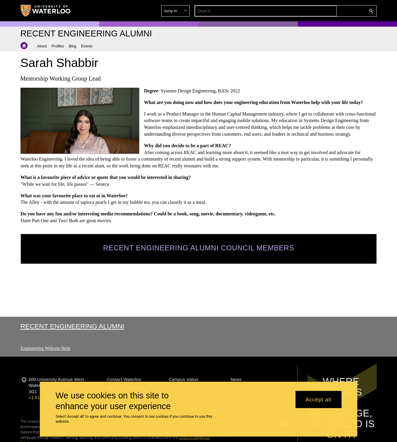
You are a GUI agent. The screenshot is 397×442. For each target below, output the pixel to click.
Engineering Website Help (45, 348)
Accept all (318, 399)
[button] (328, 11)
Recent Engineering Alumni (72, 326)
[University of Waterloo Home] (45, 11)
